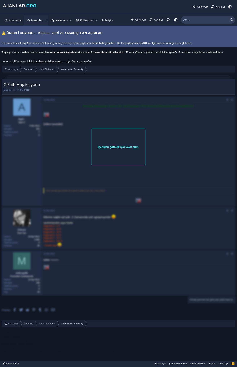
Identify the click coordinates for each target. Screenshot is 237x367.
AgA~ (9, 90)
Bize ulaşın (160, 363)
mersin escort (10, 332)
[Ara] (168, 20)
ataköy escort (28, 340)
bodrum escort (10, 340)
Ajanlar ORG (11, 363)
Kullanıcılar (86, 20)
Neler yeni (62, 20)
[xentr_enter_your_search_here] (204, 19)
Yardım (212, 363)
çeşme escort (45, 340)
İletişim (108, 20)
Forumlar (36, 20)
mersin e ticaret (11, 336)
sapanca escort (121, 351)
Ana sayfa (15, 20)
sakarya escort (10, 351)
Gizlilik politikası (198, 363)
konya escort (9, 344)
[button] (45, 20)
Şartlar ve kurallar (178, 363)
